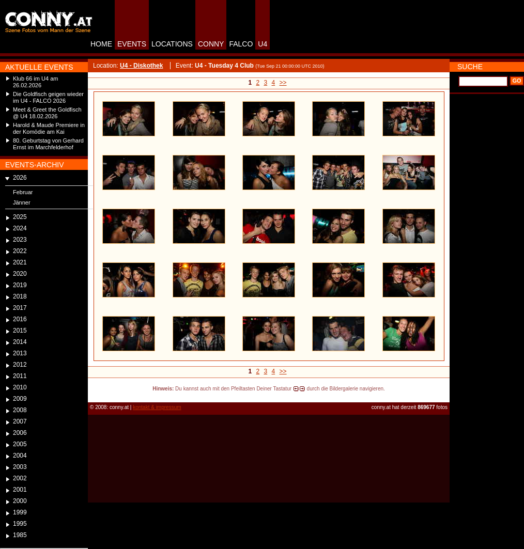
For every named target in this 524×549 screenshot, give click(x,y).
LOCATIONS (172, 44)
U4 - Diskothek (141, 65)
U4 (262, 44)
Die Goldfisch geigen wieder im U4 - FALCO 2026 (48, 97)
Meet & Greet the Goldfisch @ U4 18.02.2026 (47, 112)
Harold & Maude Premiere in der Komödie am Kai (49, 128)
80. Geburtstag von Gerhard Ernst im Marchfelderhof (48, 143)
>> (283, 82)
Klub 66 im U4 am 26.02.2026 (35, 81)
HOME (101, 44)
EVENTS (131, 44)
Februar (23, 192)
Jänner (21, 202)
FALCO (241, 44)
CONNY (211, 44)
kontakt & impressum (157, 407)
